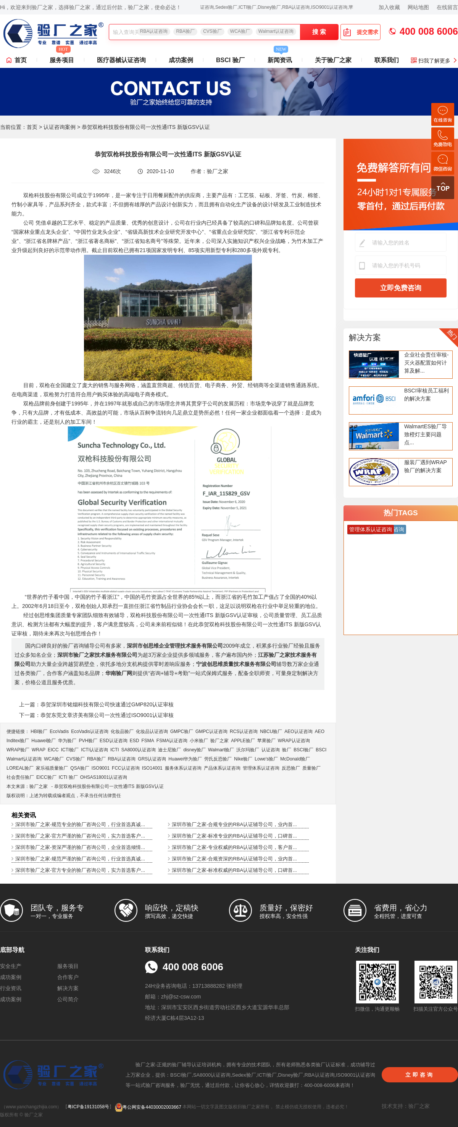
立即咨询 (419, 1075)
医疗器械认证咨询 (121, 60)
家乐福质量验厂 (52, 768)
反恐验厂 (291, 768)
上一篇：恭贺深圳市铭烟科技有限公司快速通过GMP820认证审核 (96, 704)
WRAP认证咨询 (294, 740)
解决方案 (365, 337)
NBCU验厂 (271, 731)
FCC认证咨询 (126, 768)
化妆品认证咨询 (152, 731)
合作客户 (68, 977)
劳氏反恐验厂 (218, 759)
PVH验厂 (88, 740)
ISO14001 (152, 768)
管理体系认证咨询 (261, 768)
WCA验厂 (240, 31)
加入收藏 (389, 7)
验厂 (286, 749)
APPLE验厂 (243, 740)
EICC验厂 (46, 777)
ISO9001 (101, 768)
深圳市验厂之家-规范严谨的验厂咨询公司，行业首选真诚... (80, 859)
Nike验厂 (243, 759)
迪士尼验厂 (169, 749)
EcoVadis (59, 731)
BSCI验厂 (303, 749)
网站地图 (418, 7)
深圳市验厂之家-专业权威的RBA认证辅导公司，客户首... (234, 847)
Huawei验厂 (43, 740)
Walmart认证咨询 (276, 31)
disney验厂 (194, 749)
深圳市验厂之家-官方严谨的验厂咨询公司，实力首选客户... (80, 836)
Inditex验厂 (17, 740)
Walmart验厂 (221, 749)
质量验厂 (311, 768)
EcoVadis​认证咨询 (89, 731)
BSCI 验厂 (230, 60)
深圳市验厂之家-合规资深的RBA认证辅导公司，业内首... (234, 859)
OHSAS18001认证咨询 (103, 777)
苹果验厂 (266, 740)
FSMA (147, 740)
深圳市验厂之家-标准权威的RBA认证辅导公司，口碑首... (234, 870)
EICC (53, 749)
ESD (134, 740)
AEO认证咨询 (298, 731)
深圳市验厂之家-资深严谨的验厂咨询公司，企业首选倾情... (80, 847)
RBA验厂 (185, 31)
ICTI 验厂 (68, 777)
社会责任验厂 (20, 777)
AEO (319, 731)
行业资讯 (10, 988)
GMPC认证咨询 (211, 731)
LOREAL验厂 (20, 768)
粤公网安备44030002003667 (148, 1107)
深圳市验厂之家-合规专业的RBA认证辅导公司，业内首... (234, 824)
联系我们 (386, 60)
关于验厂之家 (333, 60)
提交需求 (360, 32)
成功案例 (181, 60)
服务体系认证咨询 (183, 768)
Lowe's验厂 (266, 759)
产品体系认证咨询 (222, 768)
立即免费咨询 (400, 288)
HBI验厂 (39, 731)
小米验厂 (199, 740)
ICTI (114, 749)
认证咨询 (270, 749)
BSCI (321, 749)
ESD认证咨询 (113, 740)
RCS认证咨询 (244, 731)
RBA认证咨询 (154, 31)
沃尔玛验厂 (247, 749)
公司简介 (68, 999)
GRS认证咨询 (152, 759)
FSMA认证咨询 (171, 740)
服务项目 (62, 58)
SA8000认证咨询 (138, 749)
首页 (21, 60)
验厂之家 (219, 740)
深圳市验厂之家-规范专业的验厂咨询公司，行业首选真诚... (80, 824)
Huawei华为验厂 (185, 759)
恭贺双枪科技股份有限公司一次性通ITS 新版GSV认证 (109, 786)
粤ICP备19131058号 (88, 1107)
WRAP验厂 (17, 749)
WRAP (38, 749)
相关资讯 (23, 815)
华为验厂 (67, 740)
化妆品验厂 (122, 731)
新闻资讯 (280, 58)
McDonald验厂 (295, 759)
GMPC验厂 (181, 731)
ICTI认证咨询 (94, 749)
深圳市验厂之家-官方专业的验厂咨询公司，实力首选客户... (80, 870)
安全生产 (10, 966)
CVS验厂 (212, 31)
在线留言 (447, 7)
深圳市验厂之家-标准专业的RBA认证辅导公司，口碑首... (234, 836)
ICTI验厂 (70, 749)
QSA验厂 (79, 768)
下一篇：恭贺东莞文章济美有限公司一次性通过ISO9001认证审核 (96, 715)
